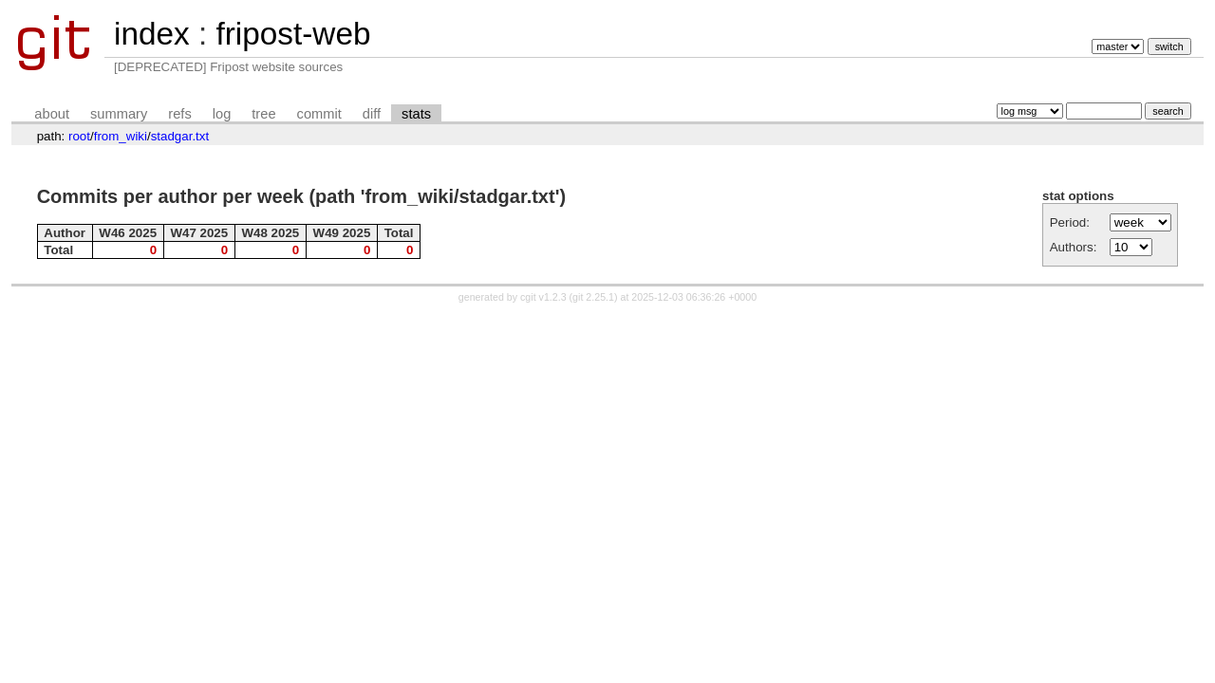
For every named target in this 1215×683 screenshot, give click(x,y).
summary (118, 113)
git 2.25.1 (593, 297)
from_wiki (120, 136)
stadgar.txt (180, 136)
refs (179, 113)
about (51, 113)
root (79, 136)
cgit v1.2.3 (543, 297)
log (222, 113)
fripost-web (292, 33)
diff (372, 113)
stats (416, 113)
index (152, 33)
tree (263, 113)
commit (319, 113)
